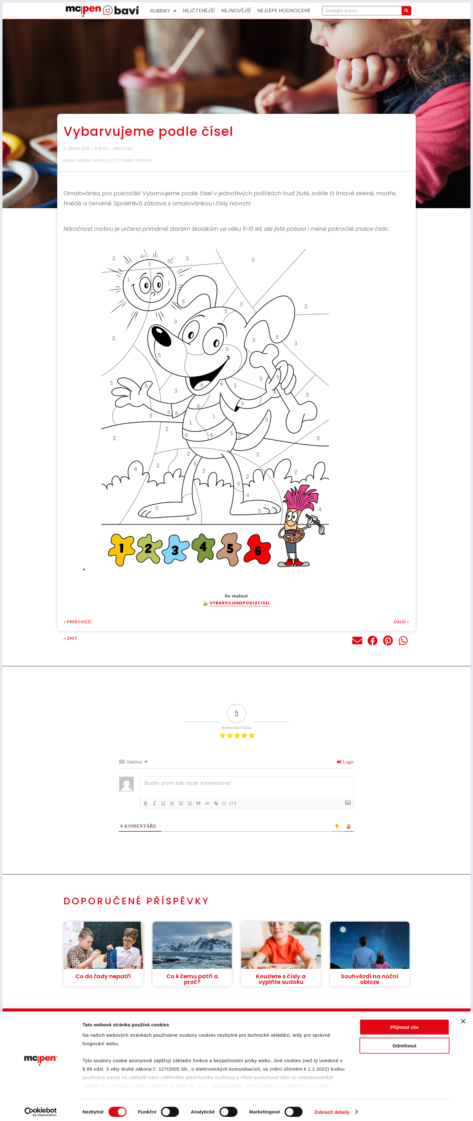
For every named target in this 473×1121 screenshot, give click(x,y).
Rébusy (84, 160)
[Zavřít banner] (463, 1018)
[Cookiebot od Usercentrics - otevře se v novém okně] (40, 1108)
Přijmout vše (404, 1024)
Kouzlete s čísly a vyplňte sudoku (281, 979)
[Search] (406, 10)
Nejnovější (236, 10)
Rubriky (163, 11)
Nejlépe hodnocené (283, 10)
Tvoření (125, 160)
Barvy (70, 160)
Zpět (72, 638)
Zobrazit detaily (332, 1108)
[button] (357, 640)
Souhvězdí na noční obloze (369, 979)
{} (224, 803)
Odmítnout (404, 1042)
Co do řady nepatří (103, 976)
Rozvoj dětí (105, 160)
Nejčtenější (199, 10)
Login (345, 762)
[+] (233, 803)
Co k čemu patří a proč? (192, 979)
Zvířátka (143, 160)
